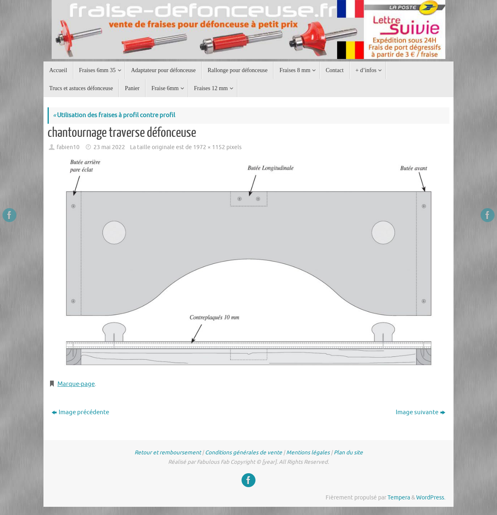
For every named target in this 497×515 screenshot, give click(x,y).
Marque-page (76, 384)
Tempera (399, 497)
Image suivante (420, 412)
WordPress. (430, 497)
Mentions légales (308, 452)
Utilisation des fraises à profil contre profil (114, 115)
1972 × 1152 (209, 147)
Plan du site (348, 452)
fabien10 (68, 147)
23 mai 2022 (109, 147)
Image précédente (80, 412)
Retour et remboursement (168, 452)
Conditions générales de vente (243, 452)
